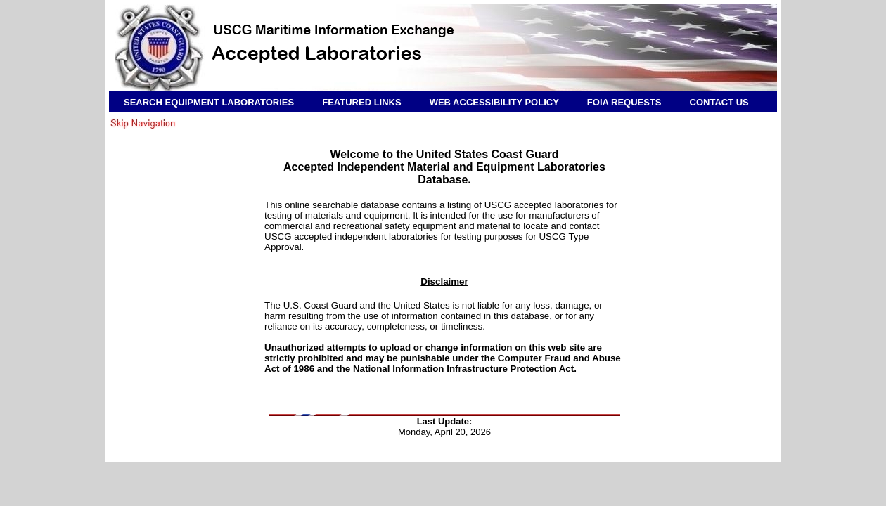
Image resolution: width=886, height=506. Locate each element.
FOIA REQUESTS (624, 102)
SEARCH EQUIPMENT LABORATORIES (209, 102)
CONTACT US (719, 102)
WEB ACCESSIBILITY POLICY (494, 102)
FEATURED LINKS (361, 102)
